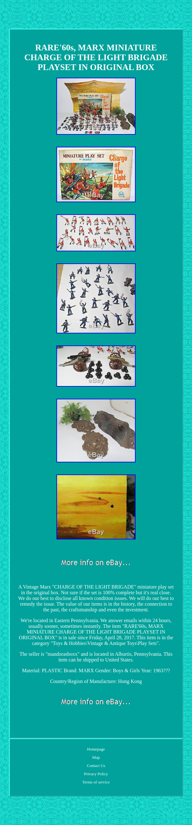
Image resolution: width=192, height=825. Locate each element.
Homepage (96, 749)
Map (96, 757)
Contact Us (96, 765)
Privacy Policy (96, 773)
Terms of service (96, 782)
